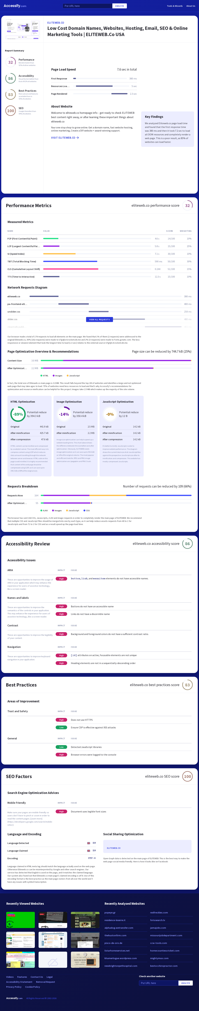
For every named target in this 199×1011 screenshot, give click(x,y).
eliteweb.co (55, 22)
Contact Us (37, 976)
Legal (50, 976)
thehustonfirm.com (115, 935)
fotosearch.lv (157, 920)
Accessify (15, 5)
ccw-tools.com (158, 942)
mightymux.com (159, 958)
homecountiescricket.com (164, 950)
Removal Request (45, 981)
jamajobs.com (158, 927)
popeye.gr (110, 912)
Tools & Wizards (175, 6)
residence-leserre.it (114, 920)
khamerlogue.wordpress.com (120, 958)
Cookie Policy (32, 986)
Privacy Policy (13, 986)
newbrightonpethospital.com (120, 965)
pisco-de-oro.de (113, 942)
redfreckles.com (159, 912)
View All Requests (99, 319)
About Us (190, 6)
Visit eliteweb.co (65, 138)
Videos (10, 976)
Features (22, 976)
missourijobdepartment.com (166, 935)
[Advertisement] (120, 53)
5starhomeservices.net (117, 950)
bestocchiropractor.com (164, 965)
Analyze (119, 6)
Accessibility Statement (19, 981)
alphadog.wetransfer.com (118, 927)
